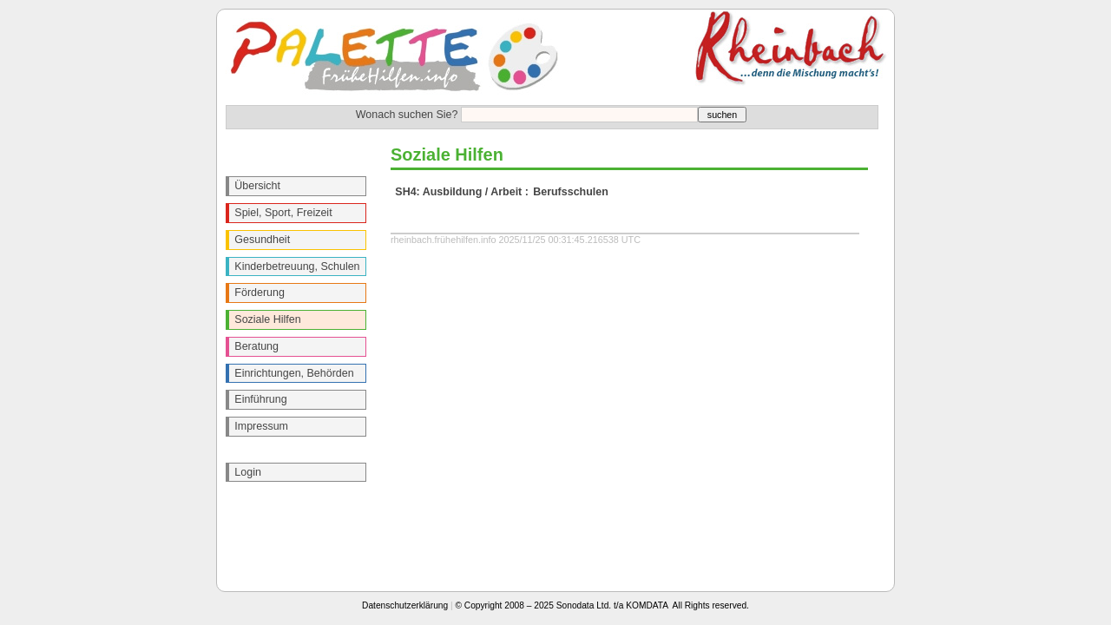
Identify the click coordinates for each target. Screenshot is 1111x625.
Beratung (256, 346)
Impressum (261, 426)
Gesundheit (262, 240)
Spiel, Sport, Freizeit (283, 213)
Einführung (260, 399)
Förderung (259, 292)
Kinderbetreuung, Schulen (296, 266)
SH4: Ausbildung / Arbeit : (462, 192)
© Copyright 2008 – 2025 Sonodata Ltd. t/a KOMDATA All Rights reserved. (602, 605)
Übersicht (257, 186)
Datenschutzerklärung (405, 605)
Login (247, 472)
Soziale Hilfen (267, 319)
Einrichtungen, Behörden (293, 373)
